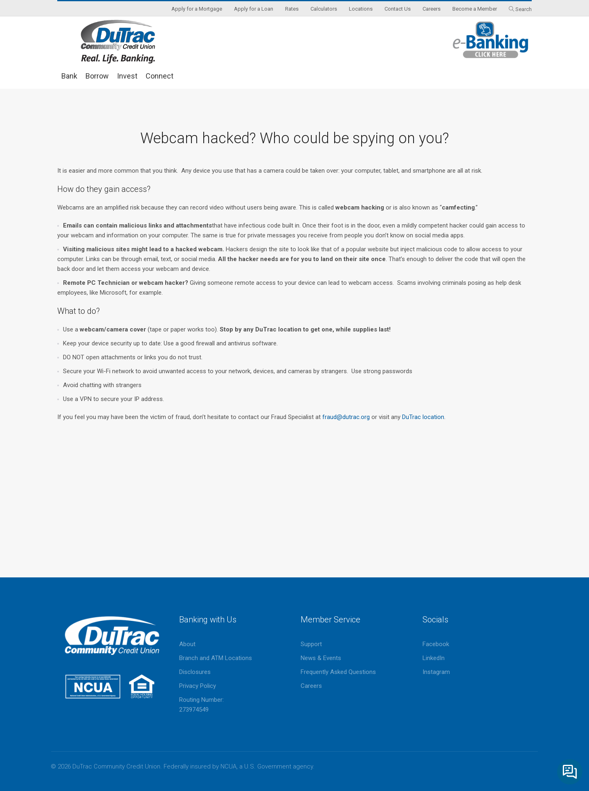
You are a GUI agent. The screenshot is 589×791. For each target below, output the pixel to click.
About (187, 644)
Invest (127, 76)
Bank (69, 76)
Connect (159, 76)
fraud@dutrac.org (346, 417)
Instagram (436, 672)
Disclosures (195, 672)
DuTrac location (423, 417)
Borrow (97, 76)
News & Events (321, 658)
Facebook (436, 644)
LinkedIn (434, 658)
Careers (311, 686)
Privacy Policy (197, 686)
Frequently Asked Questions (338, 672)
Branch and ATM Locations (215, 658)
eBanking (491, 39)
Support (311, 644)
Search (523, 9)
